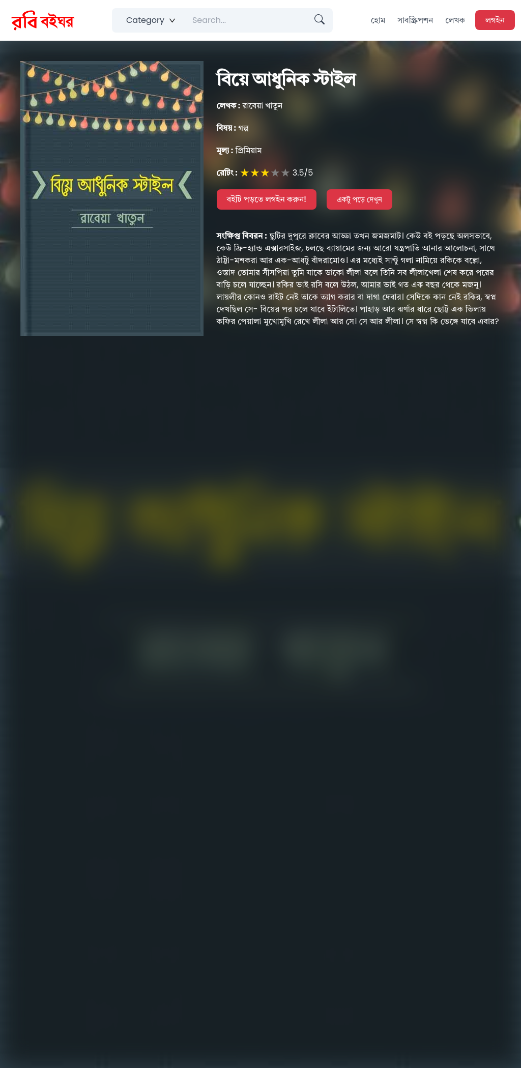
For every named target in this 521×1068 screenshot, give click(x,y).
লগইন (495, 20)
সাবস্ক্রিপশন (415, 20)
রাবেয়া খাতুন (250, 105)
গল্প (233, 128)
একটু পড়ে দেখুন (359, 199)
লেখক (455, 20)
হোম (378, 20)
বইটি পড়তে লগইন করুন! (267, 199)
